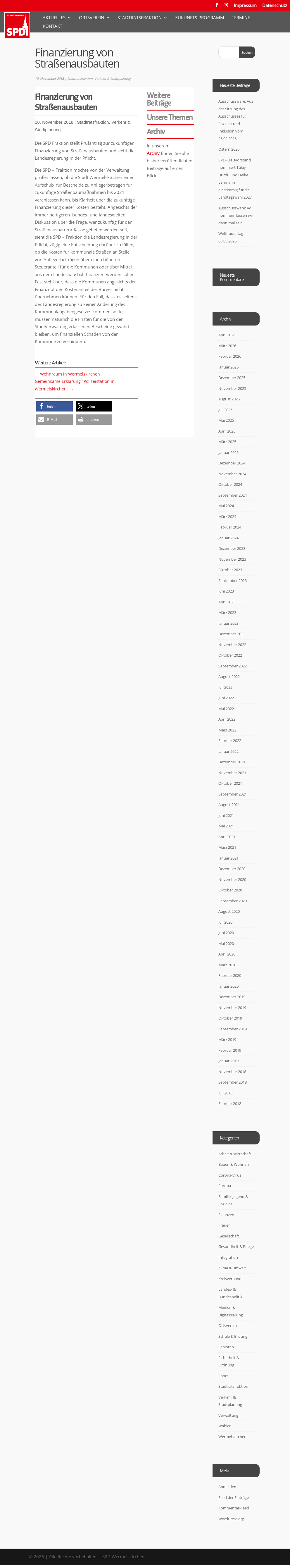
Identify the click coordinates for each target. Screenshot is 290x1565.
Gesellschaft (228, 1236)
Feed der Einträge (233, 1497)
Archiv (153, 153)
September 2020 (232, 900)
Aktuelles (54, 18)
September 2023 (232, 580)
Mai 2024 (226, 505)
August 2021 (229, 804)
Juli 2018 (225, 1093)
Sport (223, 1375)
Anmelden (227, 1486)
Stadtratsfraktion (140, 18)
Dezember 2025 (231, 377)
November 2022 (232, 644)
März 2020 (227, 964)
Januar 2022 (228, 751)
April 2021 (226, 836)
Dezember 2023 (231, 548)
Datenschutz (274, 5)
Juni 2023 (226, 591)
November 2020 (232, 879)
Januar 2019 (228, 1060)
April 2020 (226, 954)
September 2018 (232, 1082)
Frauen (224, 1225)
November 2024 (232, 473)
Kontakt (52, 26)
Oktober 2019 (230, 1018)
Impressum (245, 5)
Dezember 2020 (231, 868)
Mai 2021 (226, 826)
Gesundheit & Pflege (236, 1246)
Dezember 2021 (231, 762)
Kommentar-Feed (233, 1508)
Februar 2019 (229, 1050)
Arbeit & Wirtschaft (234, 1153)
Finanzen (226, 1214)
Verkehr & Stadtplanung (112, 78)
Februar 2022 (229, 740)
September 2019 (232, 1029)
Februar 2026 (229, 356)
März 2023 (227, 612)
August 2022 (229, 676)
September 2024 (232, 495)
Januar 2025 (228, 452)
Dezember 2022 (231, 633)
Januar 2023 (228, 623)
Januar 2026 (228, 367)
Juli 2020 (225, 922)
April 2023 (226, 602)
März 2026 (227, 345)
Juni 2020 (226, 932)
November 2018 (232, 1071)
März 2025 (227, 441)
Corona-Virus (229, 1175)
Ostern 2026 (228, 149)
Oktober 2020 (230, 890)
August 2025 (229, 399)
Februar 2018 (229, 1103)
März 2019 (227, 1039)
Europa (224, 1185)
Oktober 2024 (230, 484)
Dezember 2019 (231, 996)
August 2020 (229, 911)
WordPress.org (231, 1518)
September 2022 (232, 666)
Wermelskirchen (232, 1436)
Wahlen (225, 1425)
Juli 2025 (225, 409)
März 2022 (227, 730)
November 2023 (232, 559)
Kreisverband (229, 1278)
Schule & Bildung (232, 1336)
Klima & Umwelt (232, 1267)
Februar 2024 (229, 527)
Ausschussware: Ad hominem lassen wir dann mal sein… (235, 215)
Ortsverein (91, 18)
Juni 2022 (226, 697)
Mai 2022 (226, 708)
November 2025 (232, 388)
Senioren (226, 1346)
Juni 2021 (226, 815)
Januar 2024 (228, 537)
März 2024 (227, 516)
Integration (228, 1257)
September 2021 (232, 794)
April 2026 (226, 335)
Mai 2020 (226, 943)
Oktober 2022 (230, 655)
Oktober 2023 (230, 569)
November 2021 (232, 772)
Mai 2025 (226, 420)
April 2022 (226, 719)
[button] (54, 406)
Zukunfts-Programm (199, 18)
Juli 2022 (225, 687)
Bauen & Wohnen (233, 1164)
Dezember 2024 (231, 463)
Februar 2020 (229, 975)
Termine (241, 18)
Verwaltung (228, 1415)
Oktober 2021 (230, 783)
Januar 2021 (228, 858)
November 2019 (232, 1007)
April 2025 (226, 431)
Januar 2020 (228, 986)
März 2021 (227, 847)
